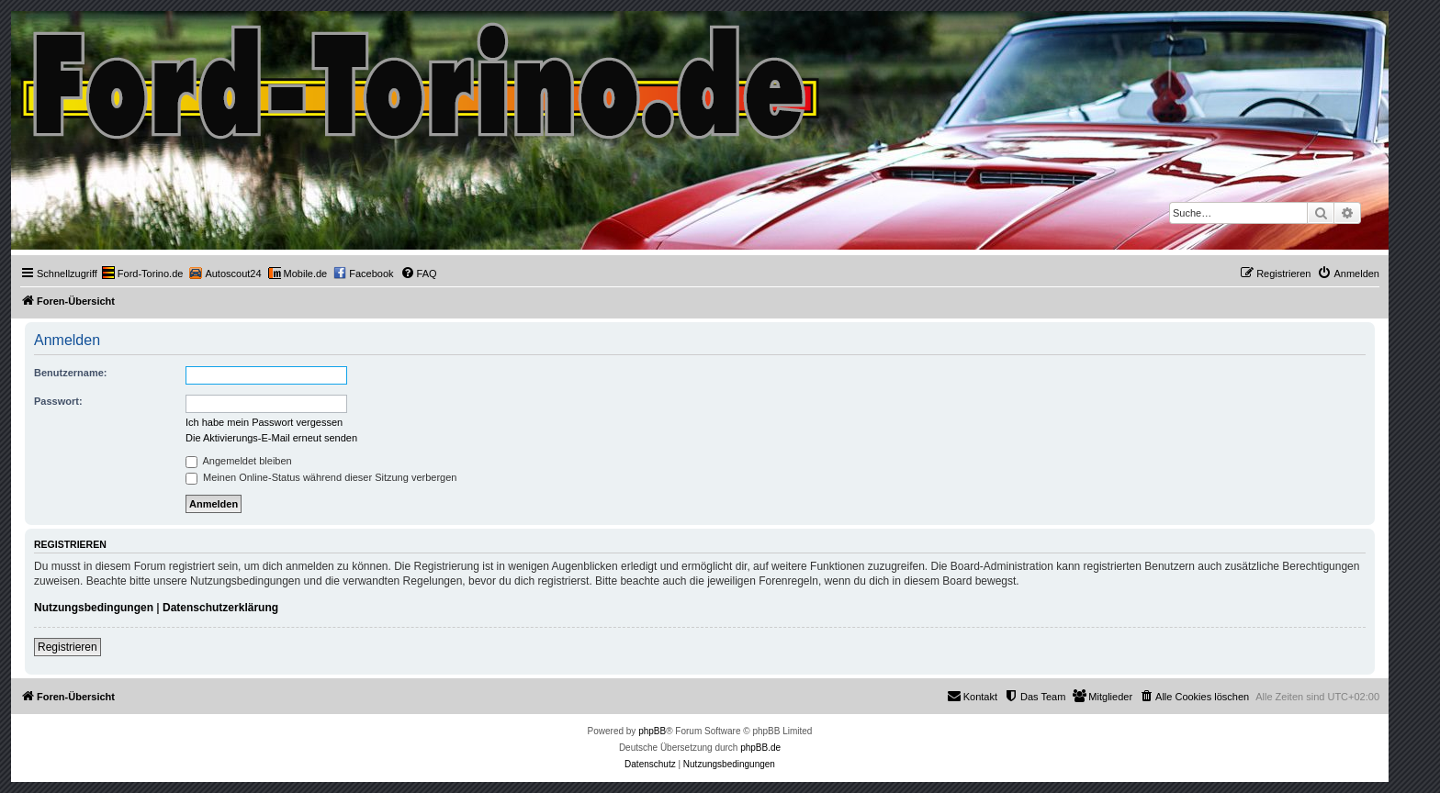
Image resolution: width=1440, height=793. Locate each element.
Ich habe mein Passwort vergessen (264, 422)
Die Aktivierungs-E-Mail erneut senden (271, 437)
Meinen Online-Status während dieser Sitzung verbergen (321, 477)
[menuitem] (143, 273)
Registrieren (67, 647)
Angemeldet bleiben (239, 460)
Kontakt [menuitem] (972, 695)
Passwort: (58, 401)
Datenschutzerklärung (220, 607)
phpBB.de (760, 748)
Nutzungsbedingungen (93, 607)
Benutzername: (70, 372)
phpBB (652, 731)
